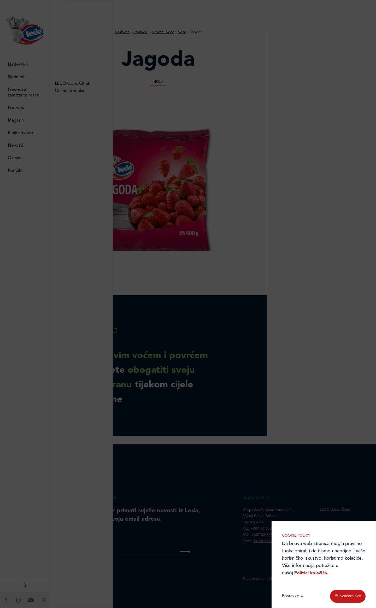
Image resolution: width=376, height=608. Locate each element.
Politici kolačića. (311, 573)
